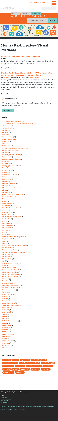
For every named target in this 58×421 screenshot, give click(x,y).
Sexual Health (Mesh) (8, 303)
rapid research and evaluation (11, 285)
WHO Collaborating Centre (37, 2)
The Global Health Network (16, 2)
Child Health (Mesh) (8, 137)
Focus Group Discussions (9, 197)
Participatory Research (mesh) (11, 274)
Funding (4, 199)
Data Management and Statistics (11, 159)
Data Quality (5, 161)
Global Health (6, 205)
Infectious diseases (7, 225)
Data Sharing (6, 163)
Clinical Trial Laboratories (9, 139)
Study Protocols (6, 312)
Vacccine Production (8, 341)
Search (52, 20)
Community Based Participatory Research (14, 148)
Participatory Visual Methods (10, 276)
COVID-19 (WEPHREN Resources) (11, 155)
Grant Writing (6, 210)
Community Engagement (9, 150)
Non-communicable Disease (10, 263)
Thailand (4, 316)
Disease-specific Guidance (9, 174)
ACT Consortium (6, 126)
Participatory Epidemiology (10, 272)
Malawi (4, 241)
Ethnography (6, 192)
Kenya (4, 232)
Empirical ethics (6, 179)
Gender (4, 201)
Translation (5, 329)
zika (3, 347)
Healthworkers (6, 219)
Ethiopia (4, 190)
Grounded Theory (7, 212)
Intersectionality (6, 228)
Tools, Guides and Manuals (10, 321)
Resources (5, 296)
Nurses (4, 265)
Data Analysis (6, 157)
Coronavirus (5, 152)
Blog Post (5, 132)
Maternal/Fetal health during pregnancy (14, 245)
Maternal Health (7, 247)
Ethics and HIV (6, 186)
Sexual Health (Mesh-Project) (10, 305)
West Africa (5, 343)
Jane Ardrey (6, 77)
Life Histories (6, 234)
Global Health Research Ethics (10, 208)
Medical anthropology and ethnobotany (13, 252)
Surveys (4, 314)
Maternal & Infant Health (9, 250)
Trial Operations (6, 336)
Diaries (4, 168)
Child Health (5, 134)
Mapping (4, 243)
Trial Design (5, 332)
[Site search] (38, 20)
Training (4, 323)
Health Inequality (7, 214)
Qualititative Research (8, 283)
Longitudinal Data (7, 239)
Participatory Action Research (10, 270)
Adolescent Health (7, 128)
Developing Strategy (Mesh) (10, 166)
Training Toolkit (6, 325)
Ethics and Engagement (9, 183)
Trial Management (7, 334)
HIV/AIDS (4, 221)
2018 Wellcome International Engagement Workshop (17, 123)
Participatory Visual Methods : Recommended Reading (20, 56)
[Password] (26, 13)
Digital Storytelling (7, 170)
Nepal (4, 261)
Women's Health (7, 345)
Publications (5, 281)
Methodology (6, 256)
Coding (4, 143)
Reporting (5, 292)
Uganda (4, 338)
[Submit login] (36, 13)
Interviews (5, 230)
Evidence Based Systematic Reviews (12, 194)
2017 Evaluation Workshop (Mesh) (12, 121)
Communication (6, 146)
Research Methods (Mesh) (9, 294)
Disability (4, 172)
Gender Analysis (7, 203)
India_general (6, 223)
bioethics (4, 130)
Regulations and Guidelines (10, 287)
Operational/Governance (9, 268)
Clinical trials (5, 141)
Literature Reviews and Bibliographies (13, 237)
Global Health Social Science (29, 15)
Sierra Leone (5, 307)
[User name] (15, 13)
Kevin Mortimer (34, 77)
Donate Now (5, 13)
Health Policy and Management (11, 216)
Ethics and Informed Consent (10, 188)
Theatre (4, 318)
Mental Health (6, 254)
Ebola (3, 177)
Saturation (5, 301)
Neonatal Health (7, 259)
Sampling (5, 298)
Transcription (6, 327)
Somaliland (5, 310)
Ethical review (6, 181)
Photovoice (5, 279)
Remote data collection (9, 290)
